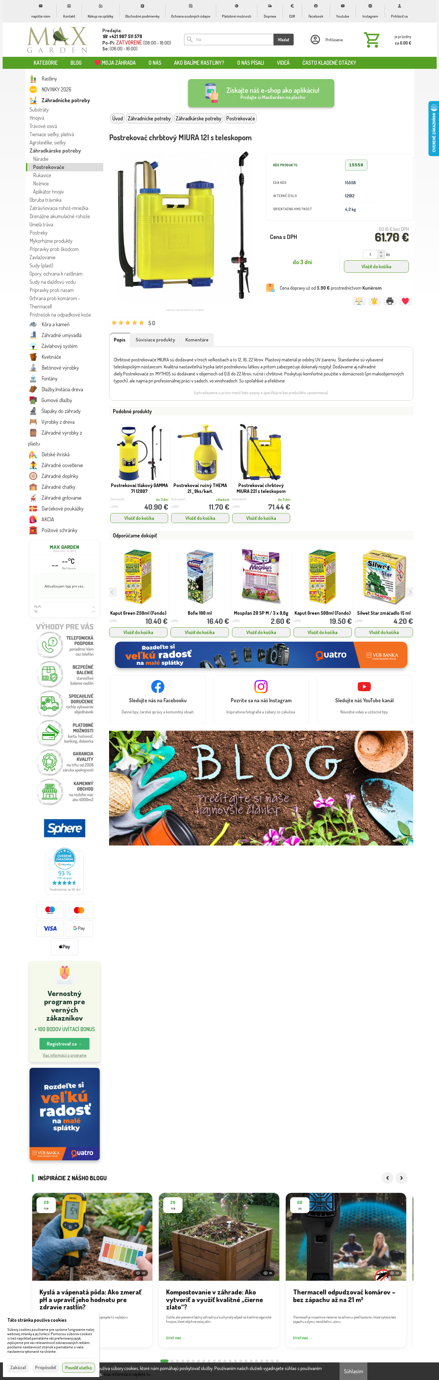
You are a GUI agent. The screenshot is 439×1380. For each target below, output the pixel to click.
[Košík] (386, 39)
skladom (222, 499)
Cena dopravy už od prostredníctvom (331, 288)
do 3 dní (162, 499)
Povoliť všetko (78, 1368)
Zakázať (18, 1367)
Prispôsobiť (45, 1367)
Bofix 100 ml (200, 613)
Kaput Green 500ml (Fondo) (323, 613)
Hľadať (283, 39)
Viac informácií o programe (64, 1055)
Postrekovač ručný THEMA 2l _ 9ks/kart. (200, 488)
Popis (119, 340)
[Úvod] (57, 39)
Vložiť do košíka (376, 266)
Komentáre (197, 340)
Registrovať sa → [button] (64, 1044)
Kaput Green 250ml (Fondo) (138, 613)
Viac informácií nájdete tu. (127, 1374)
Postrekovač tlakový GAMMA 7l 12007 (139, 488)
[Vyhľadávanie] (228, 39)
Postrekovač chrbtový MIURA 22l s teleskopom (261, 488)
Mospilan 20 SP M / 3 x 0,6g (261, 613)
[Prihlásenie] (326, 39)
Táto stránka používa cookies (37, 1320)
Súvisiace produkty (155, 340)
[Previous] (387, 1184)
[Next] (401, 1184)
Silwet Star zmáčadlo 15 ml (384, 613)
